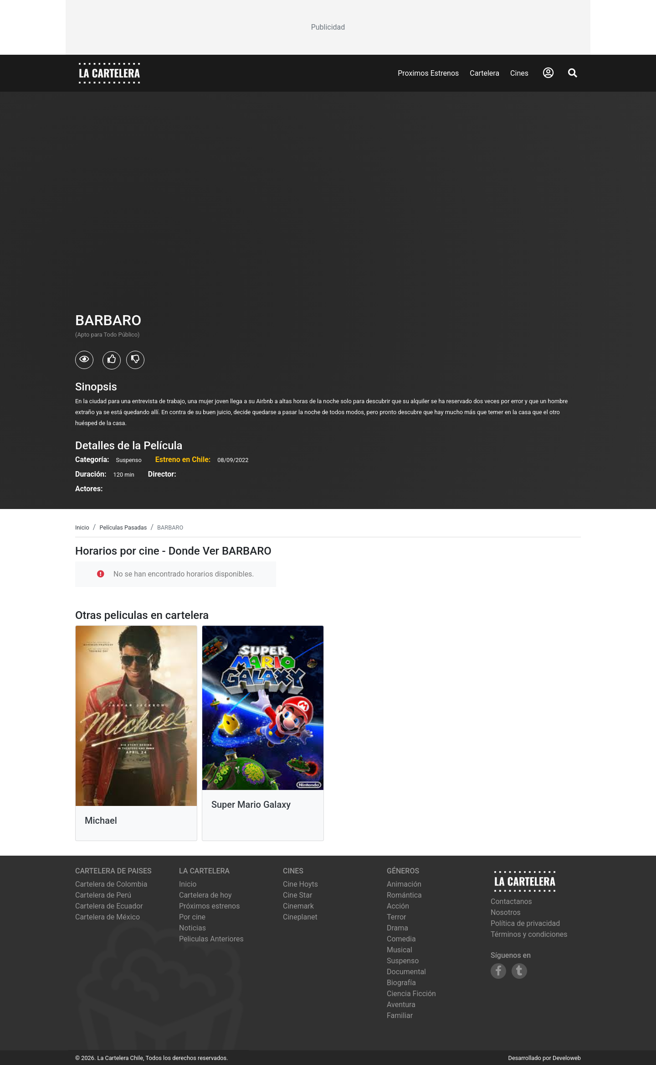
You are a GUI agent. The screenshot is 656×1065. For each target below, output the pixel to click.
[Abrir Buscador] (572, 73)
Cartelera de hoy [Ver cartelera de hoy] (205, 895)
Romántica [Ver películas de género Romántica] (404, 895)
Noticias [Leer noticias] (192, 928)
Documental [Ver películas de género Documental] (406, 971)
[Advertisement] (328, 27)
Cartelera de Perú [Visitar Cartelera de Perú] (103, 895)
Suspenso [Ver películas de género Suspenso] (403, 960)
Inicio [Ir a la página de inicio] (187, 884)
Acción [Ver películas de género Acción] (398, 906)
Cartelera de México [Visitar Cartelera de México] (107, 917)
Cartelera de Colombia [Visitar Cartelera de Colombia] (111, 884)
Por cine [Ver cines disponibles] (192, 917)
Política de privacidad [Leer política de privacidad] (525, 923)
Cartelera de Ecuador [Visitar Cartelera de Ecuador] (109, 906)
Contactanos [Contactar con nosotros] (511, 901)
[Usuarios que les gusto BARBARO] (111, 360)
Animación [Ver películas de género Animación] (404, 884)
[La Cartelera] (109, 72)
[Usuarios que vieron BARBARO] (84, 360)
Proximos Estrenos (428, 73)
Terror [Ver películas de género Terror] (396, 917)
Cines (519, 73)
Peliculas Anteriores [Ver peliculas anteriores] (211, 939)
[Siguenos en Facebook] (498, 971)
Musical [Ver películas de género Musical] (399, 950)
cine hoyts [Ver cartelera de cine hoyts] (300, 884)
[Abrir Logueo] (548, 73)
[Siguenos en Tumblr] (519, 971)
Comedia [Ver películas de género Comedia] (401, 939)
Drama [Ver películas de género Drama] (397, 928)
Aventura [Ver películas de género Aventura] (401, 1004)
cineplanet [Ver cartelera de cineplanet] (300, 917)
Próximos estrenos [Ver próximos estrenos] (209, 906)
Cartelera (484, 73)
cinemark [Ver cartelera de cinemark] (298, 906)
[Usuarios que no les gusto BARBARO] (135, 360)
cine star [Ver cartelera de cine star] (297, 895)
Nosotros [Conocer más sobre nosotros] (506, 912)
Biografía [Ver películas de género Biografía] (401, 982)
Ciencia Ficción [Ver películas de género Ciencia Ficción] (411, 993)
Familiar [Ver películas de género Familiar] (400, 1015)
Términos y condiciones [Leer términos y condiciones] (529, 934)
